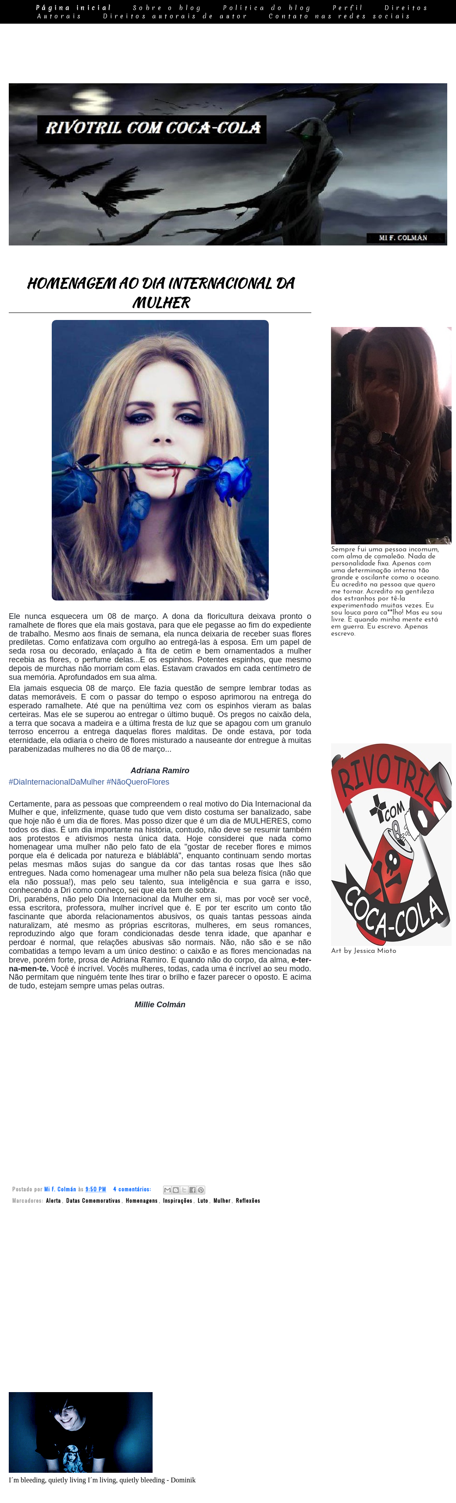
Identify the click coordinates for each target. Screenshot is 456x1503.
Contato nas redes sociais (340, 16)
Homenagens (142, 1200)
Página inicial (74, 8)
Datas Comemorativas (93, 1200)
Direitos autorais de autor (176, 16)
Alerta (53, 1200)
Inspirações (177, 1200)
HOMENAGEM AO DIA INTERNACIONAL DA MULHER (160, 293)
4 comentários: (133, 1189)
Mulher (222, 1200)
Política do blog (267, 8)
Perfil (348, 8)
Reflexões (248, 1200)
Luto (203, 1200)
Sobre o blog (168, 8)
